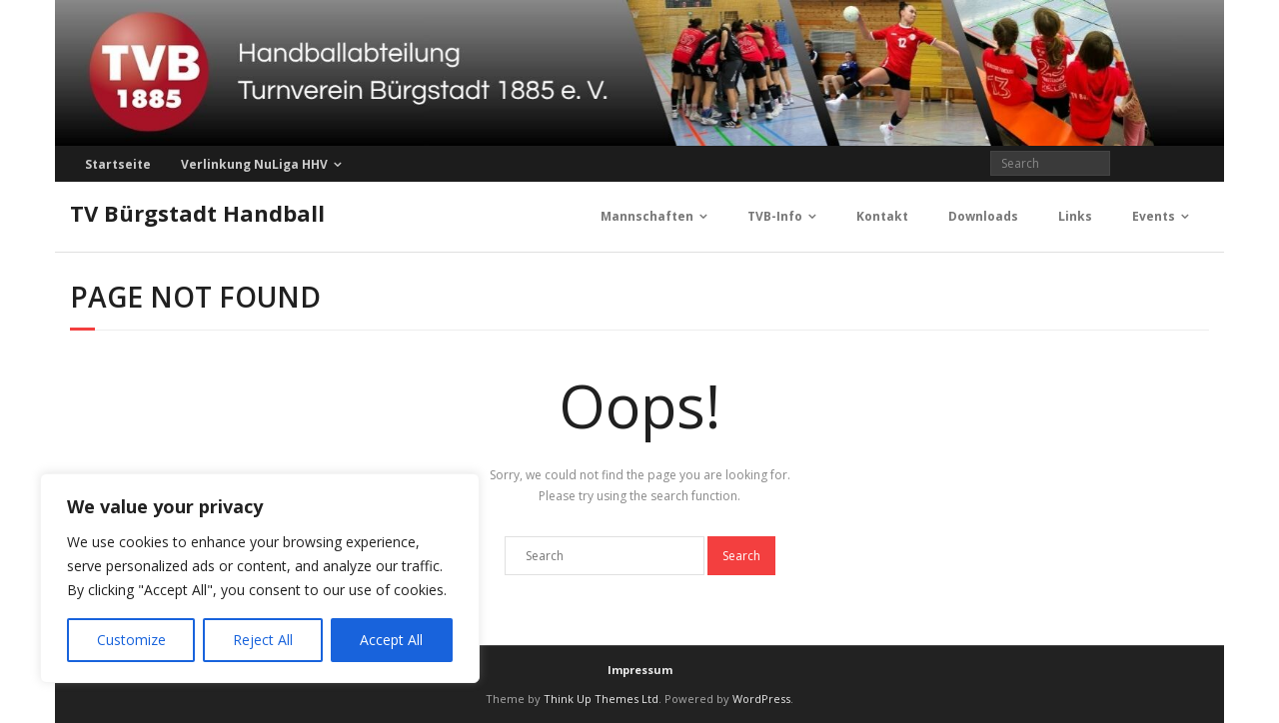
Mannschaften (647, 216)
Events (1153, 216)
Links (1075, 216)
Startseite (118, 164)
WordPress (761, 698)
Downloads (983, 216)
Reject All (263, 639)
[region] (260, 578)
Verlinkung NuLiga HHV (254, 164)
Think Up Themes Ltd (601, 698)
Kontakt (882, 216)
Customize (131, 639)
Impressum (640, 669)
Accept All (391, 639)
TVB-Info (774, 216)
